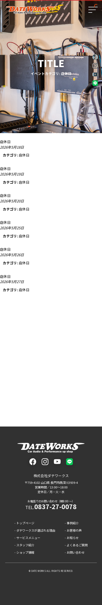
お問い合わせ (76, 552)
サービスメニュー (28, 537)
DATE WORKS (38, 570)
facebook (95, 57)
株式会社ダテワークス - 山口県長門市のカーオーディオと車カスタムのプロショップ (51, 448)
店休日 (24, 155)
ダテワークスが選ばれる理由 (35, 530)
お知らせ (73, 537)
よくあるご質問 (77, 545)
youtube (95, 74)
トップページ (25, 523)
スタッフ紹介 (25, 545)
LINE (95, 83)
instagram (95, 65)
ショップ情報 (25, 552)
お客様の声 (74, 530)
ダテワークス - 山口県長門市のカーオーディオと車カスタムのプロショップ (30, 10)
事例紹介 (73, 523)
